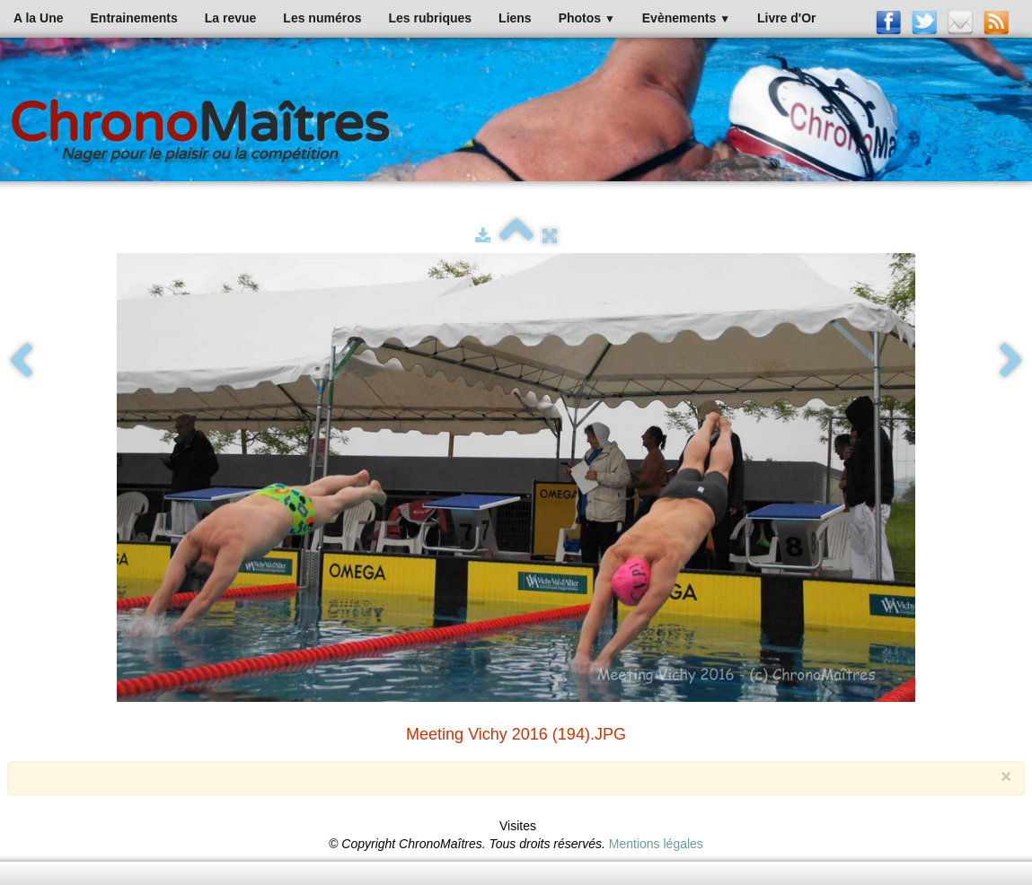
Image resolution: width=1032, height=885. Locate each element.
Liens (515, 18)
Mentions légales (656, 844)
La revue (231, 18)
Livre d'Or (786, 18)
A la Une (38, 18)
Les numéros (322, 18)
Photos (587, 18)
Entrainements (134, 18)
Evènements (686, 18)
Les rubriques (430, 18)
